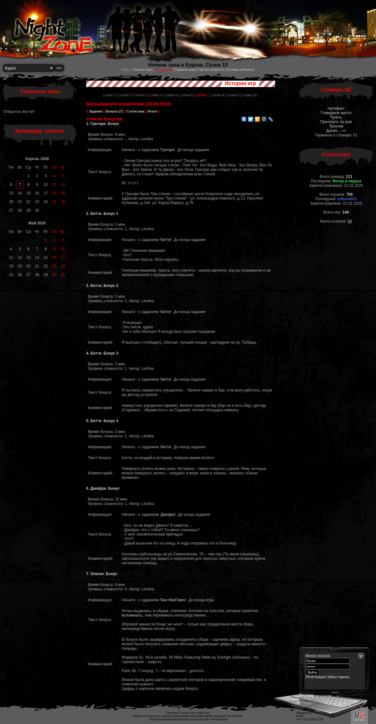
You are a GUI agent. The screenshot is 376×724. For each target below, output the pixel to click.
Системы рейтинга (239, 69)
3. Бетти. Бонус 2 (102, 285)
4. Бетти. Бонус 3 (102, 353)
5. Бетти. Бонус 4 (102, 421)
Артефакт (336, 108)
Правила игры (185, 69)
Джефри (168, 514)
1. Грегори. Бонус (102, 123)
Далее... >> (336, 130)
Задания (95, 111)
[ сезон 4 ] (156, 95)
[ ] (202, 95)
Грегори (167, 150)
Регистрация (315, 677)
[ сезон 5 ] (172, 95)
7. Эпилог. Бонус (101, 574)
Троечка (336, 126)
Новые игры (143, 69)
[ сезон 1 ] (110, 95)
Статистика (135, 111)
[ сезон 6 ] (187, 95)
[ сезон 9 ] (234, 95)
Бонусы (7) (114, 111)
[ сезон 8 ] (218, 95)
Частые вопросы (211, 69)
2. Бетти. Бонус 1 (102, 213)
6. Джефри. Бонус (103, 488)
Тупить (336, 117)
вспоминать (132, 615)
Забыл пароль (338, 677)
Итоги (152, 111)
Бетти (166, 240)
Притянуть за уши (336, 122)
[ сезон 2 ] (125, 95)
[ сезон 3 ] (141, 95)
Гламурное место (336, 113)
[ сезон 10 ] (250, 95)
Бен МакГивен (173, 600)
